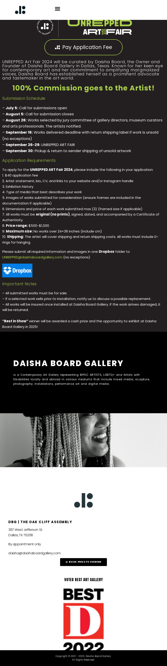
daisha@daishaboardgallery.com (34, 553)
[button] (57, 9)
